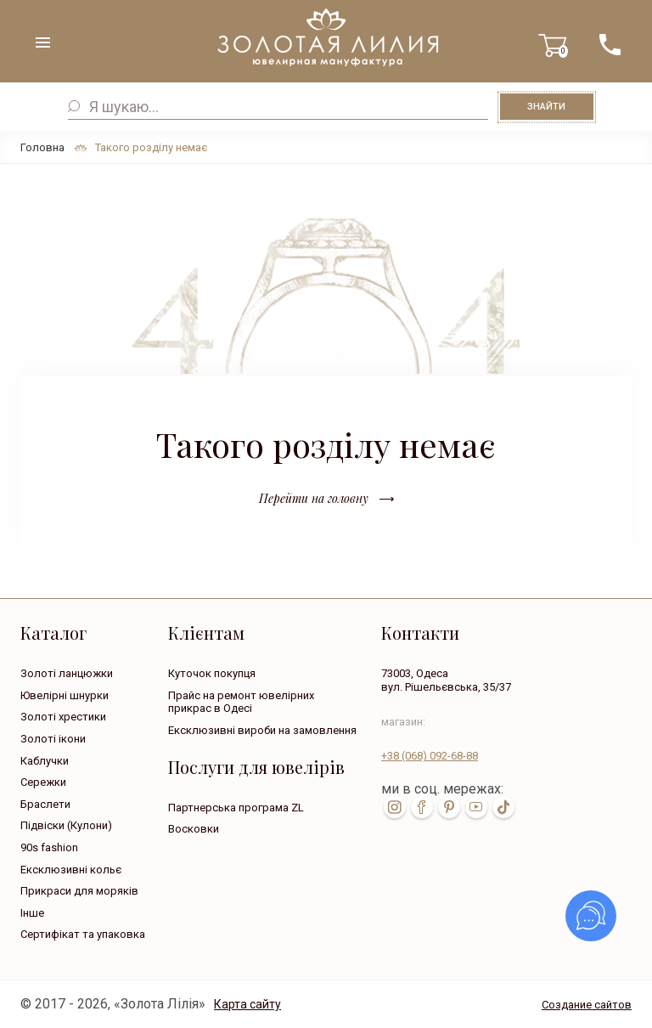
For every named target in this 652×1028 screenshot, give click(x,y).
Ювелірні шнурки (64, 695)
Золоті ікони (53, 738)
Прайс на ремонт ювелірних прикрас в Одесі (241, 702)
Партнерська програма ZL (236, 807)
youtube (476, 807)
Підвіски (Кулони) (66, 825)
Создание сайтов (587, 1004)
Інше (32, 913)
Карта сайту (247, 1004)
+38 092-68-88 (429, 755)
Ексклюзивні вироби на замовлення (262, 730)
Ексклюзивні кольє (70, 869)
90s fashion (49, 847)
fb (422, 807)
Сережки (43, 782)
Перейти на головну (313, 498)
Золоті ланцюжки (66, 673)
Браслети (45, 804)
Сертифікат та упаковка (82, 934)
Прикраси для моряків (79, 890)
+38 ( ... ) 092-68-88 (610, 44)
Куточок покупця (212, 673)
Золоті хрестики (63, 716)
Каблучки (44, 760)
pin (449, 807)
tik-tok (503, 807)
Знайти (546, 106)
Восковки (193, 828)
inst (395, 807)
